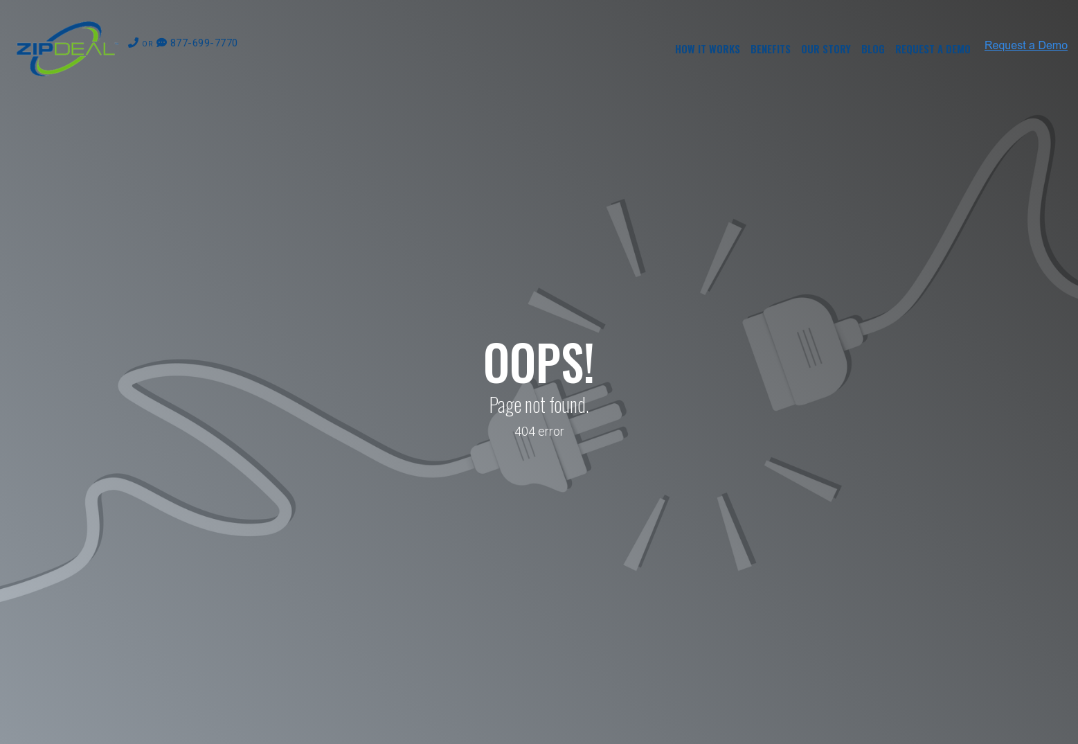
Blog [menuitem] (873, 48)
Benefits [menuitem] (771, 48)
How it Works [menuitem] (707, 48)
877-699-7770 (183, 43)
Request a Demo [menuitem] (933, 48)
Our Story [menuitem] (826, 48)
